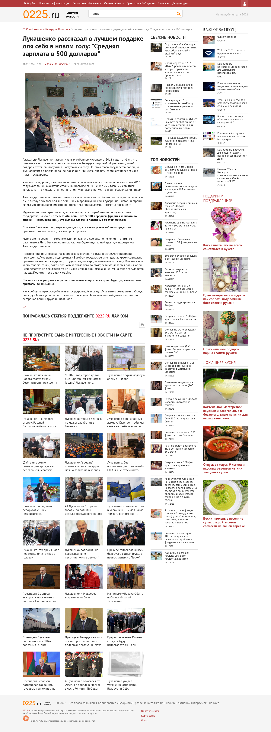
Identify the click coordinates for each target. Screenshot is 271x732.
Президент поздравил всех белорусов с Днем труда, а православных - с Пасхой (125, 554)
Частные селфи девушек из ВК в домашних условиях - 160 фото (180, 449)
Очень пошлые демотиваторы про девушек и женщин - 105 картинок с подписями (181, 188)
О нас (144, 720)
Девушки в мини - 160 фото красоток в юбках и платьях (181, 318)
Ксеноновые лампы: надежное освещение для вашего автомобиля (232, 86)
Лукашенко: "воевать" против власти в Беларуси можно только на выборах (82, 466)
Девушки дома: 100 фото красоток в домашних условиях (179, 465)
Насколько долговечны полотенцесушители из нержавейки (179, 88)
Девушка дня (180, 3)
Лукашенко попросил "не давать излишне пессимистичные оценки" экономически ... (81, 555)
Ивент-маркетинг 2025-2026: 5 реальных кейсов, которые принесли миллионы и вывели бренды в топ (180, 69)
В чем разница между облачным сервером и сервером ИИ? (230, 119)
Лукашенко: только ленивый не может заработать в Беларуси (84, 422)
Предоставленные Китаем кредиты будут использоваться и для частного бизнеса (124, 643)
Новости (44, 3)
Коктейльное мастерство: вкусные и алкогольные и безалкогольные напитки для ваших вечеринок (225, 413)
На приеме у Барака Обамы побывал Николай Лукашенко (125, 597)
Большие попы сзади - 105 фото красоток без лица (180, 434)
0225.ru (26, 710)
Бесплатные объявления (87, 3)
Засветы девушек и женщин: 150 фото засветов (176, 272)
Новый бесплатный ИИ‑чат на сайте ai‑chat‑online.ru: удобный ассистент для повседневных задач (181, 124)
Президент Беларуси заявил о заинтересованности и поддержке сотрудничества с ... (83, 643)
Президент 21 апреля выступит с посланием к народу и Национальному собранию (39, 599)
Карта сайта (148, 715)
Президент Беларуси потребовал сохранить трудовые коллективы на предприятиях (39, 687)
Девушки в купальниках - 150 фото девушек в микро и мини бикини (181, 170)
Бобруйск (30, 3)
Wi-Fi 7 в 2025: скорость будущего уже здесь (231, 52)
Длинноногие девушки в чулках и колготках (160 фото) (179, 385)
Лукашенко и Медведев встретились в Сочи (80, 596)
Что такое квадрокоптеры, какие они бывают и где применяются (180, 141)
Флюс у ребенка (226, 37)
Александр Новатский (57, 64)
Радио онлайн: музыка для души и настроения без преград (231, 136)
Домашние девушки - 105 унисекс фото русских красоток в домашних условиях (180, 367)
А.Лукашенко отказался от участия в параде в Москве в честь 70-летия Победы (82, 685)
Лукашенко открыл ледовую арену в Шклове (126, 377)
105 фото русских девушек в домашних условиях (181, 257)
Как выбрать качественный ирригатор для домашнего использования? (232, 68)
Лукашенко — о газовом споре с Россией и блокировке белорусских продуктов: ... (39, 424)
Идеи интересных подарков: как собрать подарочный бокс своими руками (224, 299)
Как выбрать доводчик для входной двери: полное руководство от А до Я (232, 154)
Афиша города (60, 3)
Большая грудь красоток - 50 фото (180, 304)
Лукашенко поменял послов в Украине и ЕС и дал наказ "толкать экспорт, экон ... (126, 510)
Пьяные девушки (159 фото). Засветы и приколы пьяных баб (180, 349)
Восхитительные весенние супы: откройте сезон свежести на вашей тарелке (224, 523)
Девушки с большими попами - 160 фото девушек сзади (181, 242)
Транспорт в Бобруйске (141, 3)
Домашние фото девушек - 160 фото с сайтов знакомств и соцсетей (180, 332)
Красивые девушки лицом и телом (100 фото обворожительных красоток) (181, 208)
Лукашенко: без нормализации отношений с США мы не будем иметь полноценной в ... (126, 468)
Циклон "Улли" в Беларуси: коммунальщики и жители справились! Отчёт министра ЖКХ (232, 175)
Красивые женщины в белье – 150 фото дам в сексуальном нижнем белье (181, 289)
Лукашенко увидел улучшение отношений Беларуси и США (122, 685)
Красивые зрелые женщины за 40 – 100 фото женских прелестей (181, 225)
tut (24, 307)
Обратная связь (150, 711)
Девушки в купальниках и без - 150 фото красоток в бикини (180, 418)
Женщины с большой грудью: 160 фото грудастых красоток (177, 556)
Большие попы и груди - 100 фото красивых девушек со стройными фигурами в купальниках (179, 538)
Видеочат (163, 3)
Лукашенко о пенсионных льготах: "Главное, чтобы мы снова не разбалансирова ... (125, 422)
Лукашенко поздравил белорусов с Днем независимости (38, 510)
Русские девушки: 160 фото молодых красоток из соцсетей (181, 402)
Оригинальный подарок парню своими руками (221, 351)
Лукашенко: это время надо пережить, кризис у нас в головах (41, 554)
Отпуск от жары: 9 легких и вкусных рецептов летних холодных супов (224, 469)
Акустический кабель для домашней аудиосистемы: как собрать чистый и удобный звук (180, 49)
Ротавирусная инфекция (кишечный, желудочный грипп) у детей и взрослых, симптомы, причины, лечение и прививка (180, 516)
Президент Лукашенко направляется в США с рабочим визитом (38, 641)
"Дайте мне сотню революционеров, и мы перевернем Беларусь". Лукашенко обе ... (38, 468)
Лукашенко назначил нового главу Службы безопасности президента (40, 379)
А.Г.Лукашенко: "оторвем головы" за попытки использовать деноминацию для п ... (83, 512)
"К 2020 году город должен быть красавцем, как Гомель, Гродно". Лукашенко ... (83, 379)
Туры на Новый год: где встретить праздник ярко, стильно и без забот (232, 103)
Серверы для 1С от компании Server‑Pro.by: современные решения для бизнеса (179, 105)
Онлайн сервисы (114, 3)
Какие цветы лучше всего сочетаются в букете (222, 247)
